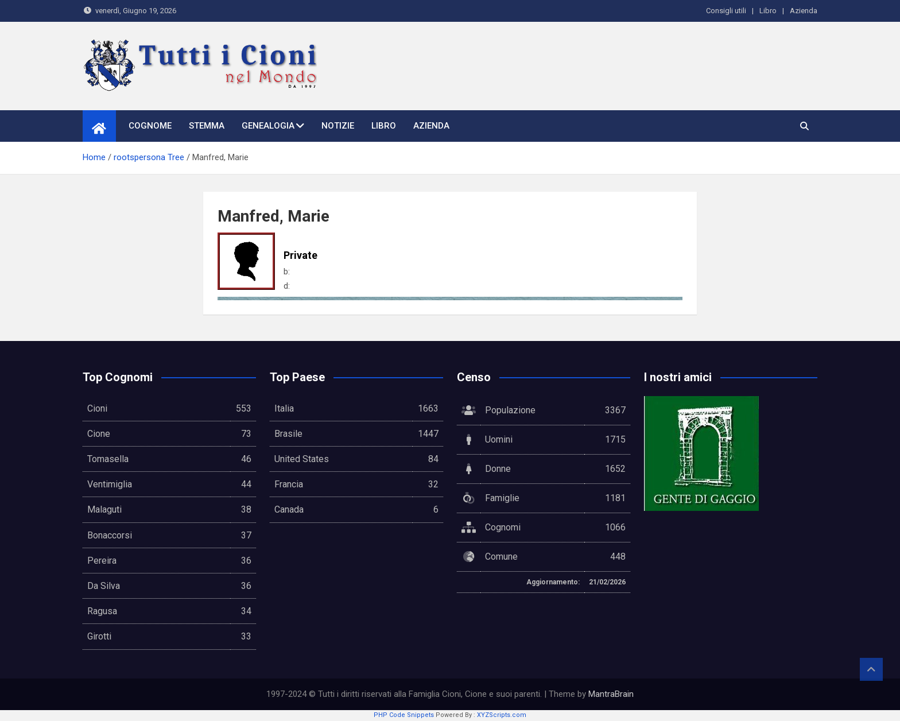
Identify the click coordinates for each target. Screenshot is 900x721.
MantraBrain (611, 694)
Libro (768, 10)
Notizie (337, 126)
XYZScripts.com (501, 715)
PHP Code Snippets (404, 715)
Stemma (206, 126)
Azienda (803, 10)
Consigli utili (726, 10)
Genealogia (268, 126)
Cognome (150, 126)
